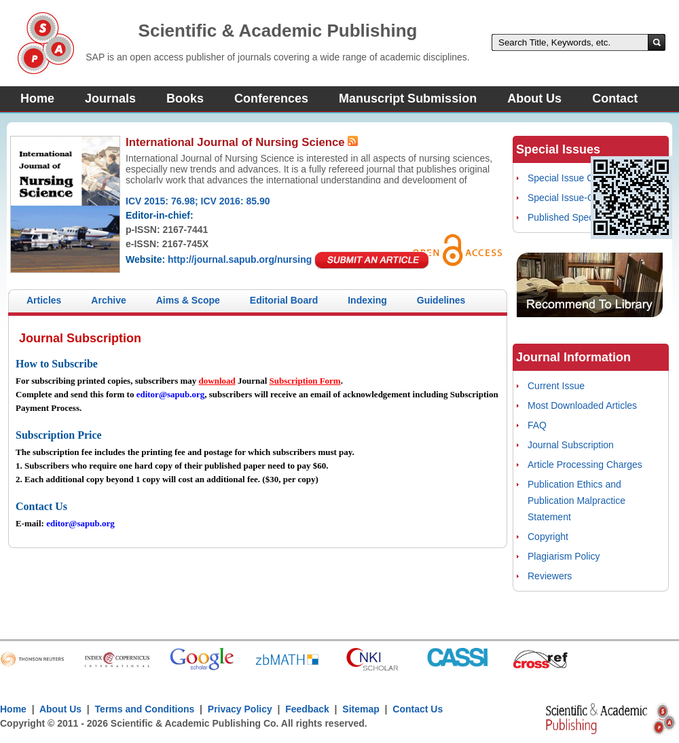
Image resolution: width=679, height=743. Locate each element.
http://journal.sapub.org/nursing (240, 259)
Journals (110, 98)
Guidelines (441, 300)
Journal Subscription (571, 444)
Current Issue (556, 385)
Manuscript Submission (408, 98)
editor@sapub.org (170, 394)
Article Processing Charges (585, 464)
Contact (615, 98)
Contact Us (417, 709)
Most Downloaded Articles (582, 405)
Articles (43, 300)
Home (37, 98)
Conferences (271, 98)
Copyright (548, 536)
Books (185, 98)
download (217, 381)
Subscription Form (305, 381)
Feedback (307, 709)
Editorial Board (284, 300)
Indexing (367, 300)
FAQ (537, 425)
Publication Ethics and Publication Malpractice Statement (576, 500)
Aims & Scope (188, 300)
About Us (534, 98)
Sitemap (360, 709)
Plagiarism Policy (564, 556)
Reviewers (550, 575)
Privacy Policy (240, 709)
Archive (108, 300)
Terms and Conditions (145, 709)
